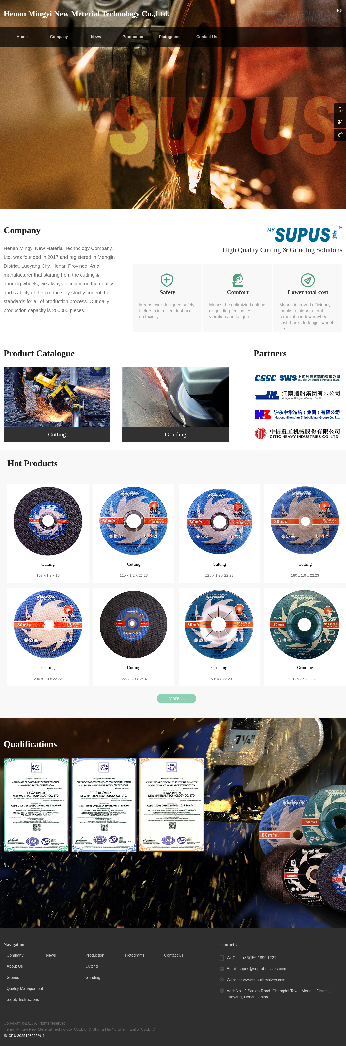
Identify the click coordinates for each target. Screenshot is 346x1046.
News (96, 37)
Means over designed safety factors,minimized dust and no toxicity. (166, 310)
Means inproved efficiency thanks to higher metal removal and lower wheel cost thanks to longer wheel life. (306, 316)
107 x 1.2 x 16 (48, 575)
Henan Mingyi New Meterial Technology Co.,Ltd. (87, 13)
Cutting (91, 966)
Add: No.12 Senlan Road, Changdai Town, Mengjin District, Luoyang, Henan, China (278, 994)
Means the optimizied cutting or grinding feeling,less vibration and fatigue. (237, 310)
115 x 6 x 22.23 (219, 679)
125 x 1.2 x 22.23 (219, 575)
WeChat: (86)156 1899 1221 (251, 958)
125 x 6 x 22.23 (305, 679)
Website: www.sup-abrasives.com (256, 980)
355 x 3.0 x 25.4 (134, 679)
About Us (15, 966)
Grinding (92, 977)
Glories (13, 977)
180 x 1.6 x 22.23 (305, 575)
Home (22, 37)
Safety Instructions (23, 999)
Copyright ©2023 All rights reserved (35, 1023)
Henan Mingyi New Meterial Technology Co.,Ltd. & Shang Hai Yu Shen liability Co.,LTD (79, 1029)
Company (59, 37)
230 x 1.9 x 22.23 (48, 679)
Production (133, 37)
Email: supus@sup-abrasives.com (256, 969)
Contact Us (206, 37)
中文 (338, 13)
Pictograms (169, 37)
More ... (176, 698)
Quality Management (25, 988)
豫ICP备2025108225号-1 (25, 1035)
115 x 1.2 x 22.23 (134, 575)
